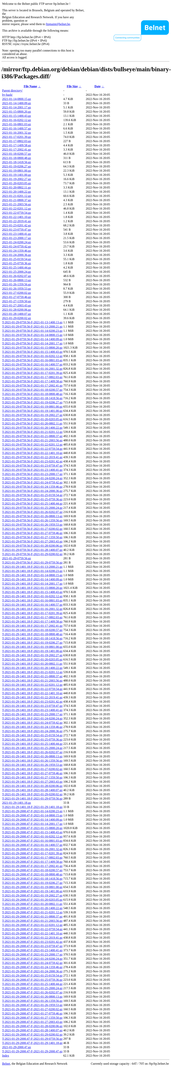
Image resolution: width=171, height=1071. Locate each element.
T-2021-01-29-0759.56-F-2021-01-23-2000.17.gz (32, 474)
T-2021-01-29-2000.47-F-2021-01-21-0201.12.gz (32, 912)
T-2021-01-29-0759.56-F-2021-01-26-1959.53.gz (32, 524)
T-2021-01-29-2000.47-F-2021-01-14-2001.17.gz (32, 823)
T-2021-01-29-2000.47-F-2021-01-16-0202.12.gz (32, 836)
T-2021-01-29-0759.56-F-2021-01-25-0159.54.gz (32, 495)
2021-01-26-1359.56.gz (16, 284)
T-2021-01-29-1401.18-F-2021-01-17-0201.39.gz (32, 613)
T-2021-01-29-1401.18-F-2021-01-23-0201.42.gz (32, 701)
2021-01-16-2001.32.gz (16, 132)
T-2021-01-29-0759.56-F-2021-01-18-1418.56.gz (32, 398)
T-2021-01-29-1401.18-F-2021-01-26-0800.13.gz (32, 756)
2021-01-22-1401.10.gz (16, 217)
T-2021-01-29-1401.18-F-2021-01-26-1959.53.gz (32, 764)
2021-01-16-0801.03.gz (16, 124)
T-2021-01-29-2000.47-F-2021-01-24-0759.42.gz (32, 962)
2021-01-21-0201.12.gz (16, 195)
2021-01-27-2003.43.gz (16, 305)
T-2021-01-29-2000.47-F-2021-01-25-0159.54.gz (32, 975)
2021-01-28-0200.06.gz (16, 309)
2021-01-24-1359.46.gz (16, 250)
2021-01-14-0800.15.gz (16, 99)
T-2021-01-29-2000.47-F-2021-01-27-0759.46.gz (32, 1013)
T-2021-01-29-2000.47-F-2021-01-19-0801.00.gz (32, 887)
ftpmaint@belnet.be (58, 24)
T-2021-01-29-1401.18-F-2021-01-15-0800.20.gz (32, 587)
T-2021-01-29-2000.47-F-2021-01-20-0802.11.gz (32, 903)
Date (97, 86)
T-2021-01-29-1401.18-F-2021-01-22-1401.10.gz (32, 693)
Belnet (6, 1063)
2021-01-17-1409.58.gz (16, 145)
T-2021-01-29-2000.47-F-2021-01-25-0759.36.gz (32, 979)
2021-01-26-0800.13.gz (16, 280)
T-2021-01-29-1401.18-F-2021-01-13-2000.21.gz (32, 566)
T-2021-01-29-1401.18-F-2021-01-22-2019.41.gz (32, 697)
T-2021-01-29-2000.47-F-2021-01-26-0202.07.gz (32, 992)
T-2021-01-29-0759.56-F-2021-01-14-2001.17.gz (32, 343)
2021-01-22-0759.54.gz (16, 212)
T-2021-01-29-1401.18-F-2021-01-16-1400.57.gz (32, 604)
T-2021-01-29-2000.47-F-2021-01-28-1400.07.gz (32, 1030)
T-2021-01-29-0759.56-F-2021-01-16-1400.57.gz (32, 364)
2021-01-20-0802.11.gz (16, 187)
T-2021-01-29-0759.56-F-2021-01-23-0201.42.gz (32, 461)
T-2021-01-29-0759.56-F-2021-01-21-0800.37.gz (32, 436)
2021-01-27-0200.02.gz (16, 292)
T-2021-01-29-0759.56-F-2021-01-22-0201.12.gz (32, 444)
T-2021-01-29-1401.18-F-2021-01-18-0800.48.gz (32, 634)
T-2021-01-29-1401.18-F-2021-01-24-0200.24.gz (32, 718)
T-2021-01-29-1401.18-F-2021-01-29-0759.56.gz (32, 798)
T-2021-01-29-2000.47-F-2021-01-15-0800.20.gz (32, 828)
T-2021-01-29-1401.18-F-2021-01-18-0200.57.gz (32, 630)
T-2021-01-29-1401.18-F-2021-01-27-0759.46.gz (32, 773)
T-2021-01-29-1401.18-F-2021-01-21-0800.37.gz (32, 676)
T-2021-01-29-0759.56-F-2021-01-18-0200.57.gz (32, 389)
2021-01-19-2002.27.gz (16, 179)
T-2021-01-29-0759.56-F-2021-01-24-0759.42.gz (32, 482)
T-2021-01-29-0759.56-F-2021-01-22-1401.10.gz (32, 453)
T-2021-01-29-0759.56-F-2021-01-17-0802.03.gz (32, 377)
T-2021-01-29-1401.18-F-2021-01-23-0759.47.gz (32, 705)
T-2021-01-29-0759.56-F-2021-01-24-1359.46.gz (32, 486)
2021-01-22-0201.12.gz (16, 208)
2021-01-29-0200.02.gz (16, 318)
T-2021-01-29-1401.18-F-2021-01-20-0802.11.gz (32, 663)
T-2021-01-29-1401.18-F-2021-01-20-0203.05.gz (32, 659)
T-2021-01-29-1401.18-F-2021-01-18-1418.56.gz (32, 638)
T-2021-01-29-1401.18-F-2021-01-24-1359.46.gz (32, 726)
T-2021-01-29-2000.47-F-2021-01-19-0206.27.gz (32, 882)
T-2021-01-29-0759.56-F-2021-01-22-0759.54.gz (32, 448)
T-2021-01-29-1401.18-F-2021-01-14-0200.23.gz (32, 571)
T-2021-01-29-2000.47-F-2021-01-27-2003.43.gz (32, 1021)
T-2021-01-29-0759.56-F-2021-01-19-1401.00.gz (32, 410)
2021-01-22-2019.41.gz (16, 221)
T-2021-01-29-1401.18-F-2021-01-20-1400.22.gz (32, 667)
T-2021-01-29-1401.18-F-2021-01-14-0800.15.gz (32, 575)
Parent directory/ (12, 90)
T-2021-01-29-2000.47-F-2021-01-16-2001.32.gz (32, 849)
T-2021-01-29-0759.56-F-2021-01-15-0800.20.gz (32, 347)
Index (5, 1055)
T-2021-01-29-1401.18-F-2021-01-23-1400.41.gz (32, 710)
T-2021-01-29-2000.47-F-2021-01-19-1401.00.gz (32, 891)
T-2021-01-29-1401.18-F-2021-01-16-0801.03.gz (32, 600)
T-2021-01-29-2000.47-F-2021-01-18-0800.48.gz (32, 874)
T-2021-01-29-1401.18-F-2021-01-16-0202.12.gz (32, 596)
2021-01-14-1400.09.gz (16, 103)
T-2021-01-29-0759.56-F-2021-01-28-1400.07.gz (32, 549)
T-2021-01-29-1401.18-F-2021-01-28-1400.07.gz (32, 790)
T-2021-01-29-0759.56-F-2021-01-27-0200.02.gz (32, 528)
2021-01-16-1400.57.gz (16, 128)
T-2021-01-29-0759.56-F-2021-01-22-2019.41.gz (32, 457)
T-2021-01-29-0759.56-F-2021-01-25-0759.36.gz (32, 499)
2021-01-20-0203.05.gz (16, 183)
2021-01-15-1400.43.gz (16, 115)
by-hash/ (7, 94)
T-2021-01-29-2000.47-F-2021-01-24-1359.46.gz (32, 967)
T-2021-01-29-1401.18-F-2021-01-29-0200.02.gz (32, 794)
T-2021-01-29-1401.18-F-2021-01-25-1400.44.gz (32, 743)
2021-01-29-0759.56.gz (16, 558)
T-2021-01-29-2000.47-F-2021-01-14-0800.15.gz (32, 815)
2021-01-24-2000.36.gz (16, 254)
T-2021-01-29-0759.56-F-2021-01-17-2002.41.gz (32, 385)
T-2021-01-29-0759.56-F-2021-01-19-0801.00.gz (32, 406)
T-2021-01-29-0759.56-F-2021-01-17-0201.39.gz (32, 372)
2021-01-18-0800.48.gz (16, 158)
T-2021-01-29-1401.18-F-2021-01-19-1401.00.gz (32, 651)
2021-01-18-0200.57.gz (16, 153)
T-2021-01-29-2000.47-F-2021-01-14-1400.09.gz (32, 819)
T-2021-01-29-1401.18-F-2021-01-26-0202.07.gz (32, 752)
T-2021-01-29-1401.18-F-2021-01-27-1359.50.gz (32, 777)
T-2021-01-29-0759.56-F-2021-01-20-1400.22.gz (32, 427)
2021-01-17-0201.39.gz (16, 136)
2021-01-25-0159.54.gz (16, 259)
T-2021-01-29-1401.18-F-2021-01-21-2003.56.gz (32, 680)
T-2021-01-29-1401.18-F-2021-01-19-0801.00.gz (32, 646)
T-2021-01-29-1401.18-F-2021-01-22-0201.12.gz (32, 684)
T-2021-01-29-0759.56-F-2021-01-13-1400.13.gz (32, 322)
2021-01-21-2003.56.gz (16, 204)
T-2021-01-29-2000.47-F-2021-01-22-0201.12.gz (32, 925)
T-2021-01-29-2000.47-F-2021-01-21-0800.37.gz (32, 916)
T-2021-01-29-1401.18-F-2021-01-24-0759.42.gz (32, 722)
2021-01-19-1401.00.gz (16, 174)
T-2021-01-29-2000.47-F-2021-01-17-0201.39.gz (32, 853)
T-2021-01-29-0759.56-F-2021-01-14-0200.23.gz (32, 330)
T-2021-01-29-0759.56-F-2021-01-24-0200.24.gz (32, 478)
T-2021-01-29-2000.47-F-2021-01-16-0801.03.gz (32, 840)
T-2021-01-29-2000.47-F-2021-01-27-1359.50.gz (32, 1017)
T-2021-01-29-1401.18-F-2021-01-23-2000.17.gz (32, 714)
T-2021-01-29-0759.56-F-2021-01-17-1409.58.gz (32, 381)
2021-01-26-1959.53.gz (16, 288)
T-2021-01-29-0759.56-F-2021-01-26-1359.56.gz (32, 520)
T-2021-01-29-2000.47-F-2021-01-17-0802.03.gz (32, 857)
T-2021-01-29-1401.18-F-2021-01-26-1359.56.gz (32, 760)
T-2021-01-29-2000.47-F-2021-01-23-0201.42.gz (32, 941)
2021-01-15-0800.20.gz (16, 111)
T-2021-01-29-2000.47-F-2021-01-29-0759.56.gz (32, 1038)
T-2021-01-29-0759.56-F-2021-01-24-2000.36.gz (32, 490)
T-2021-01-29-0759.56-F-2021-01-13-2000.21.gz (32, 326)
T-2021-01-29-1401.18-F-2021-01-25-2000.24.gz (32, 748)
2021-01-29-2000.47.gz (16, 1047)
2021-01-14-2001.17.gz (16, 107)
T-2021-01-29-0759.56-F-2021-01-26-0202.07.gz (32, 512)
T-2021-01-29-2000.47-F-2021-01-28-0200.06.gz (32, 1026)
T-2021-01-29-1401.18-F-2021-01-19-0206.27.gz (32, 642)
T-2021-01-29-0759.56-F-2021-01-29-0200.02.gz (32, 554)
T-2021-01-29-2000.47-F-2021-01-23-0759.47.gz (32, 946)
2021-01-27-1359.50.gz (16, 301)
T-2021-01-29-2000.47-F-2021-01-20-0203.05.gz (32, 899)
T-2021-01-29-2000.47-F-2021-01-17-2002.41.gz (32, 866)
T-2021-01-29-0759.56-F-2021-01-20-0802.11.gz (32, 423)
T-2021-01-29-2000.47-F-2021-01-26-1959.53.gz (32, 1005)
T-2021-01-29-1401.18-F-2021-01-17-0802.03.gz (32, 617)
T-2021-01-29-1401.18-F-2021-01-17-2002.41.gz (32, 625)
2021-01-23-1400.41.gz (16, 233)
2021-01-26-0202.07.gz (16, 276)
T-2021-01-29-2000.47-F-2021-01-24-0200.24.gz (32, 958)
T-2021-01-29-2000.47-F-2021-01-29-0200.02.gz (32, 1034)
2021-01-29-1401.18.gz (16, 802)
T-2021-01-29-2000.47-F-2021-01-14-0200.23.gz (32, 811)
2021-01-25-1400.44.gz (16, 267)
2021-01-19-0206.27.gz (16, 166)
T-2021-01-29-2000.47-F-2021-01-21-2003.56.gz (32, 920)
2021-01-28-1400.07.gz (16, 313)
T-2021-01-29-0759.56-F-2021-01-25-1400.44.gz (32, 503)
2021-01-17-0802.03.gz (16, 141)
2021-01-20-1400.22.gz (16, 191)
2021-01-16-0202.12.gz (16, 120)
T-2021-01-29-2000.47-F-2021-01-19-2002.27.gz (32, 895)
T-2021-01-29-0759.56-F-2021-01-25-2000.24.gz (32, 507)
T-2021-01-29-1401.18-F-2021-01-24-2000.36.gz (32, 731)
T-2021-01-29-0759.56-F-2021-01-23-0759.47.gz (32, 465)
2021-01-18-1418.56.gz (16, 162)
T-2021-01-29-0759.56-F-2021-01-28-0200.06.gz (32, 545)
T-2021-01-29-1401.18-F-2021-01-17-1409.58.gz (32, 621)
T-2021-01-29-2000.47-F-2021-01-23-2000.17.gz (32, 954)
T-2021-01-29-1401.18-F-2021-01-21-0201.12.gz (32, 672)
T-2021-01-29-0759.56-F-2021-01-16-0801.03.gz (32, 360)
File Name (30, 86)
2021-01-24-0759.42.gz (16, 246)
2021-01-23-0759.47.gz (16, 229)
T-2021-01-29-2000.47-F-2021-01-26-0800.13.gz (32, 996)
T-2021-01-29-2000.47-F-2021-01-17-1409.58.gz (32, 861)
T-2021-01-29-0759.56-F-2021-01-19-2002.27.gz (32, 415)
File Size (72, 86)
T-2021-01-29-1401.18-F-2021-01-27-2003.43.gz (32, 781)
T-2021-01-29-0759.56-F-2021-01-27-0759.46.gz (32, 533)
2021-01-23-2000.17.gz (16, 238)
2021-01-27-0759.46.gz (16, 297)
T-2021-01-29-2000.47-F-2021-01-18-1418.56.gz (32, 878)
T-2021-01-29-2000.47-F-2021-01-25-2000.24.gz (32, 988)
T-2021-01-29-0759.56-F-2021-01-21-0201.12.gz (32, 431)
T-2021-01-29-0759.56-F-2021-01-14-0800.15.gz (32, 335)
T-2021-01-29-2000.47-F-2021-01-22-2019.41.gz (32, 937)
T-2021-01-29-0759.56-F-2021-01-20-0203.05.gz (32, 419)
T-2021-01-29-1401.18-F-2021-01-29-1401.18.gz (32, 807)
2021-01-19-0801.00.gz (16, 170)
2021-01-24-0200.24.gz (16, 242)
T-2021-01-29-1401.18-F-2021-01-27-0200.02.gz (32, 769)
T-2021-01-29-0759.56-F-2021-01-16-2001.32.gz (32, 368)
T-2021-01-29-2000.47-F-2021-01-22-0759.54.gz (32, 929)
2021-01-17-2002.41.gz (16, 149)
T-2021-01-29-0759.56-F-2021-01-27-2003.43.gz (32, 541)
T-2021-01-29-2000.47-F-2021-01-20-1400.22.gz (32, 908)
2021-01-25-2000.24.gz (16, 271)
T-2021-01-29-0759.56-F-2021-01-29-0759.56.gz (32, 562)
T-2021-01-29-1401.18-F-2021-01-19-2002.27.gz (32, 655)
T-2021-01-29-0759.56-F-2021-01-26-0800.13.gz (32, 516)
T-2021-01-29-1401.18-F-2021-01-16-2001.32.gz (32, 608)
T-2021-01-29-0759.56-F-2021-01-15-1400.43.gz (32, 351)
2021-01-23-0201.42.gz (16, 225)
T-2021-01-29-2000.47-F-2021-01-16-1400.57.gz (32, 844)
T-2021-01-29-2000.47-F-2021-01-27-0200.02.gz (32, 1009)
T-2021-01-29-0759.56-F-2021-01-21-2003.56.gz (32, 440)
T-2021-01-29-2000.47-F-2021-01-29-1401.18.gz (32, 1043)
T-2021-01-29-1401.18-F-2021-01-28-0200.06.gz (32, 785)
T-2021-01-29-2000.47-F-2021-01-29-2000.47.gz (32, 1051)
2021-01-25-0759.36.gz (16, 263)
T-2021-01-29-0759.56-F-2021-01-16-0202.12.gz (32, 356)
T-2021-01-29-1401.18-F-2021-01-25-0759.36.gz (32, 739)
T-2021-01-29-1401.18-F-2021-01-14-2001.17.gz (32, 583)
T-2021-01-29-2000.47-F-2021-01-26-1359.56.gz (32, 1000)
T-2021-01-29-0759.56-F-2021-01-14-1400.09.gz (32, 339)
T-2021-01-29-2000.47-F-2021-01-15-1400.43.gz (32, 832)
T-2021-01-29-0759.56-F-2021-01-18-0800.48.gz (32, 394)
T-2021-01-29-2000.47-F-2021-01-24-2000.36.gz (32, 971)
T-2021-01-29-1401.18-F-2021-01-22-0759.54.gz (32, 689)
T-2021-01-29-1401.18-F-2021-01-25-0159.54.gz (32, 735)
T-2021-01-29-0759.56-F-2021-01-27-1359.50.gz (32, 537)
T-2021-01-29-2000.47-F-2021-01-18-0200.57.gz (32, 870)
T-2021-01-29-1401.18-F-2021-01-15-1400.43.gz (32, 592)
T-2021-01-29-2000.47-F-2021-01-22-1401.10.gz (32, 933)
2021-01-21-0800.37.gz (16, 200)
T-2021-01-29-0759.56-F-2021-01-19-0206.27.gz (32, 402)
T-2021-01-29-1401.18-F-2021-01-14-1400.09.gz (32, 579)
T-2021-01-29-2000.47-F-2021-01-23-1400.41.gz (32, 950)
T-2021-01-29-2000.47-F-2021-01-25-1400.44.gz (32, 984)
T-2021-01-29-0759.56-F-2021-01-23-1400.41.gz (32, 469)
